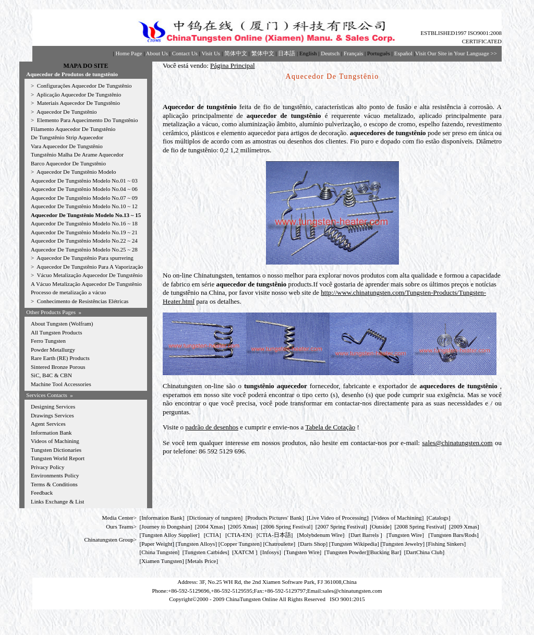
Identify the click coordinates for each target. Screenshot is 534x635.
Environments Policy (55, 475)
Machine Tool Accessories (61, 384)
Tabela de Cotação (330, 427)
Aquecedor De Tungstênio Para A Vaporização (90, 266)
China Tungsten (159, 552)
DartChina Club (424, 552)
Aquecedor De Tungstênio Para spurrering (85, 258)
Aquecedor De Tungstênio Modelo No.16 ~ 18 (84, 223)
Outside (381, 526)
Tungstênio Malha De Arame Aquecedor (77, 154)
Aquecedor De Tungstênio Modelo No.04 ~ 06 (84, 189)
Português (378, 53)
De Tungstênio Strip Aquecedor (67, 137)
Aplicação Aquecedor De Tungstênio (79, 94)
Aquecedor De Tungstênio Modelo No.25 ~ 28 (84, 249)
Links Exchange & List (57, 501)
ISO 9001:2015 (347, 599)
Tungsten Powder (346, 552)
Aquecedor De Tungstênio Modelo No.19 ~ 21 (84, 232)
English (308, 53)
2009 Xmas (464, 526)
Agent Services (48, 424)
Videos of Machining (55, 441)
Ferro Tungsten (48, 341)
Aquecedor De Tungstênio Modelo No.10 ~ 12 (84, 206)
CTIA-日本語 (274, 535)
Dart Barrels (365, 535)
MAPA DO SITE (86, 65)
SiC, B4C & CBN (51, 375)
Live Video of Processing (338, 517)
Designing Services (53, 406)
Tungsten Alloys (196, 544)
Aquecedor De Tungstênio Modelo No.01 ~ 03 (84, 180)
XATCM (244, 552)
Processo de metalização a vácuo (68, 292)
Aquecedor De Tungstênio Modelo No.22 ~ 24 (84, 240)
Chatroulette (279, 544)
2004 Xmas (210, 526)
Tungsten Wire (405, 535)
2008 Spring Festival (420, 526)
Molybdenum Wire (320, 535)
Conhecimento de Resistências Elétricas (83, 301)
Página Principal (232, 65)
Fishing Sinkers (446, 544)
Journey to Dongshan (165, 526)
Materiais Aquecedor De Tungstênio (78, 103)
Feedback (42, 492)
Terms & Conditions (54, 484)
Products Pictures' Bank (274, 517)
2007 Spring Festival (342, 526)
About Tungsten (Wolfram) (62, 323)
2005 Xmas (243, 526)
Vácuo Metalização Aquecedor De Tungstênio (90, 275)
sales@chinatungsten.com (457, 443)
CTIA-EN (238, 535)
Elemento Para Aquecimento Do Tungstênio (87, 120)
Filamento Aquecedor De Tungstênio (73, 129)
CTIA (213, 535)
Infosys (270, 552)
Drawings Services (52, 415)
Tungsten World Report (57, 458)
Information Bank (51, 432)
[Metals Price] (202, 561)
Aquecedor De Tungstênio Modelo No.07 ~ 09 (84, 198)
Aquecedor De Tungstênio (67, 112)
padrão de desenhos (211, 427)
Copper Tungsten (240, 544)
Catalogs (439, 517)
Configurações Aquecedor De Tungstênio (84, 85)
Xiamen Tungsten (161, 561)
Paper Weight (156, 544)
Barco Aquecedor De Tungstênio (68, 163)
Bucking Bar (384, 552)
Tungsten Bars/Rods (453, 535)
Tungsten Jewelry (402, 544)
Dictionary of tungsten (215, 517)
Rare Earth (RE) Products (60, 358)
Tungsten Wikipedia (354, 544)
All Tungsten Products (56, 332)
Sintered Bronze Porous (58, 367)
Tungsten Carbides (205, 552)
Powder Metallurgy (53, 349)
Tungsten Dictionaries (56, 450)
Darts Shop (312, 544)
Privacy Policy (47, 467)
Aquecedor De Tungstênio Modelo (76, 172)
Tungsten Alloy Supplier (169, 535)
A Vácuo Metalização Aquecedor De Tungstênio (86, 284)
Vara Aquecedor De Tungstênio (67, 146)
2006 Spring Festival (287, 526)
